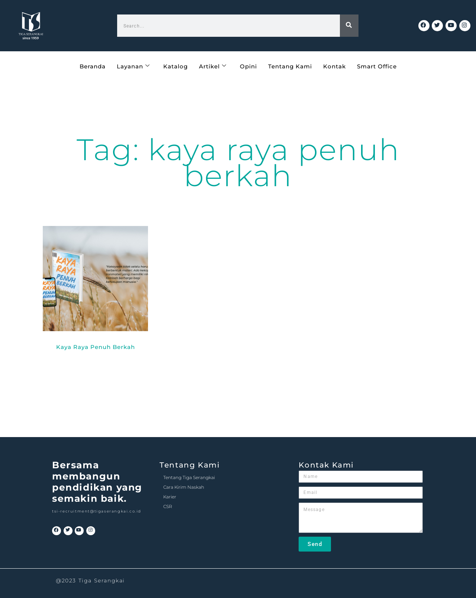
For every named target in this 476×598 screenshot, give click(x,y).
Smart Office (377, 66)
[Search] (349, 25)
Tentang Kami (290, 66)
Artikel (212, 66)
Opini (248, 66)
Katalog (175, 66)
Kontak (334, 66)
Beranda (93, 66)
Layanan (133, 66)
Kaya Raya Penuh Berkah (95, 346)
